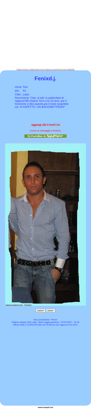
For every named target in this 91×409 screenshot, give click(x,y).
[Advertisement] (34, 34)
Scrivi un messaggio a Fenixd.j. (46, 130)
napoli (46, 407)
